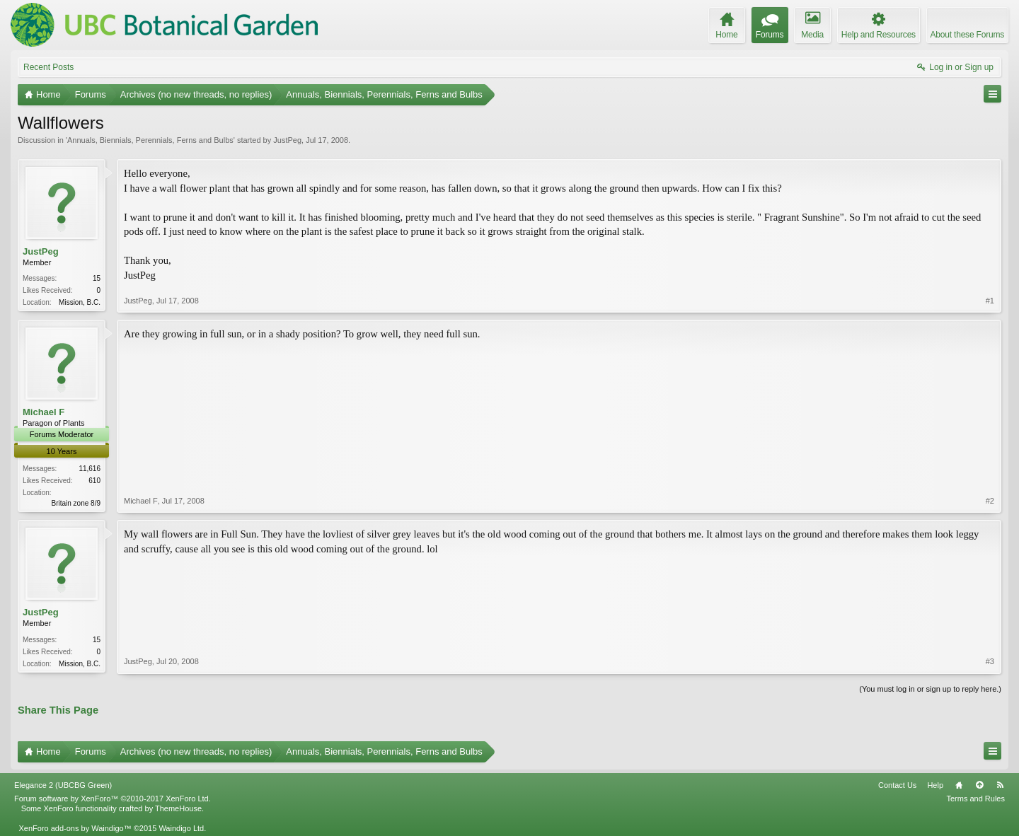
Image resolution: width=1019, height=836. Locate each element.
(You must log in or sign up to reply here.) (930, 689)
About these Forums (967, 35)
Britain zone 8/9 (76, 503)
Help (935, 785)
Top (979, 785)
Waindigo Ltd (181, 828)
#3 (990, 661)
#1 (990, 300)
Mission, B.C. (79, 302)
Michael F (43, 412)
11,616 (89, 468)
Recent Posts (48, 67)
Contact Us (897, 785)
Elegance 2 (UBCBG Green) (63, 785)
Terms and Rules (975, 798)
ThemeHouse (178, 808)
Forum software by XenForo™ (112, 798)
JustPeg (287, 140)
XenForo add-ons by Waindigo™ (74, 828)
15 (96, 278)
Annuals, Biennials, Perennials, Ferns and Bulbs (150, 140)
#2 (990, 501)
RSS (1000, 785)
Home (959, 785)
